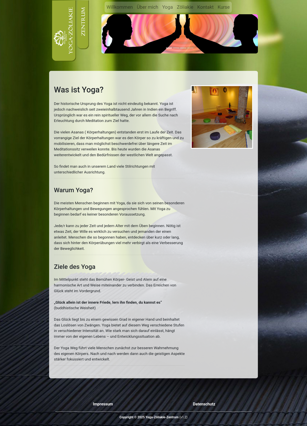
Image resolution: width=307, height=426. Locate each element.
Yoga (167, 7)
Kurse (224, 7)
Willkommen (120, 7)
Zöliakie (185, 7)
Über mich (147, 7)
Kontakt (205, 7)
